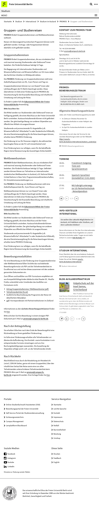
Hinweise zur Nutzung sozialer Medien (17, 472)
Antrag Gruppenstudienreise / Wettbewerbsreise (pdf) (27, 289)
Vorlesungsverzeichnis (15, 417)
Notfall (56, 425)
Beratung (57, 434)
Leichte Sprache (59, 408)
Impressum (57, 417)
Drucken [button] (56, 454)
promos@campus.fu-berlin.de (35, 318)
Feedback (57, 458)
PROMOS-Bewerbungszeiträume (72, 146)
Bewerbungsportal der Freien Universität (22, 408)
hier (8, 311)
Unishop (56, 438)
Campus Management (14, 421)
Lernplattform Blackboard (16, 425)
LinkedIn (10, 466)
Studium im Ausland (48, 21)
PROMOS (63, 21)
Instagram (11, 458)
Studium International (69, 266)
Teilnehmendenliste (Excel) (17, 292)
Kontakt (56, 413)
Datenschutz (58, 421)
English (56, 462)
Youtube (10, 462)
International (31, 21)
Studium (5, 11)
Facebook (11, 454)
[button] (61, 198)
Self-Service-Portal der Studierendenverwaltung (25, 413)
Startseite (8, 21)
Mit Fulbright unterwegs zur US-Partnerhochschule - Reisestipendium (83, 188)
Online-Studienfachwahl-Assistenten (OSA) (23, 404)
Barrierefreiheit (59, 429)
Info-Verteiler (77, 238)
